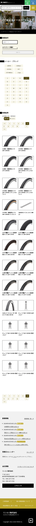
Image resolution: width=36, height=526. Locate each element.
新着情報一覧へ (29, 418)
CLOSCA (9, 69)
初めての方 (27, 2)
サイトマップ (29, 506)
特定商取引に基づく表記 (10, 506)
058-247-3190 (10, 479)
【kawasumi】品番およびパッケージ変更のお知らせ (17, 438)
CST (19, 69)
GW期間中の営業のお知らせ (11, 426)
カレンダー (30, 452)
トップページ (4, 31)
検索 (26, 8)
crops (19, 72)
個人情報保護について (23, 501)
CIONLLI (18, 65)
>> (4, 129)
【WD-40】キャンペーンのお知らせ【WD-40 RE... (16, 445)
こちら (14, 456)
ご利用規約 (5, 501)
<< (4, 123)
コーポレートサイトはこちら (25, 466)
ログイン (33, 2)
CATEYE (9, 65)
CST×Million (9, 72)
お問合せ (18, 486)
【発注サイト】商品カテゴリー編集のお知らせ (15, 432)
